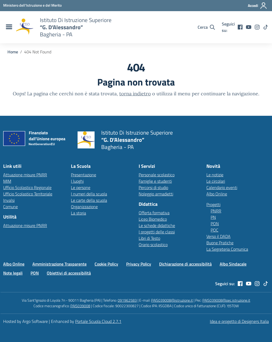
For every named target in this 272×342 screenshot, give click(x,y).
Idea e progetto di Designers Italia (239, 321)
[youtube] (248, 27)
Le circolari (215, 181)
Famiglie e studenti (155, 181)
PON (215, 223)
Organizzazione (84, 206)
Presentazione (83, 175)
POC (214, 230)
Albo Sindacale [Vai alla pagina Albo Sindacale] (233, 264)
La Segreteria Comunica (227, 249)
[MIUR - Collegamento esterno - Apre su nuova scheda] (32, 5)
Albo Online (216, 194)
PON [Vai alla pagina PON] (35, 273)
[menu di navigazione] (8, 27)
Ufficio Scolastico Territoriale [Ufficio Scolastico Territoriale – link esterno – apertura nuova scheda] (27, 194)
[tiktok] (265, 27)
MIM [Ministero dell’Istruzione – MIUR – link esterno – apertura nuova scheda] (7, 181)
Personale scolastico (157, 175)
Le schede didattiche (157, 225)
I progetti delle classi (157, 232)
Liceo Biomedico (153, 219)
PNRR (216, 211)
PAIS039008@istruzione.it (172, 300)
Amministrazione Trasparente (59, 264)
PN (213, 217)
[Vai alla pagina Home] (12, 52)
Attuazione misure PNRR (25, 175)
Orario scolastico (153, 244)
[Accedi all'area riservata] (257, 5)
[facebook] (240, 27)
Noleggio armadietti (156, 194)
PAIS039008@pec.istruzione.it (226, 300)
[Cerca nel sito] (206, 27)
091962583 (127, 300)
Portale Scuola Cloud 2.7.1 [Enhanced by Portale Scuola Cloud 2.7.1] (98, 321)
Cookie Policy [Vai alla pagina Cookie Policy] (106, 264)
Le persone (80, 187)
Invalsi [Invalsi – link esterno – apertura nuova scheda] (9, 200)
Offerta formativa (154, 213)
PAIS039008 (80, 306)
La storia (78, 213)
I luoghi (77, 181)
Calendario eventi (221, 187)
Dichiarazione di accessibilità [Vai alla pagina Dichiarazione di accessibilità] (185, 264)
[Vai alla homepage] (24, 27)
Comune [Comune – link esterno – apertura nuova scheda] (10, 206)
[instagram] (257, 27)
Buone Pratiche (219, 243)
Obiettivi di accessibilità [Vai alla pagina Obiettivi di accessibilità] (69, 273)
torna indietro (135, 94)
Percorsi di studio (153, 187)
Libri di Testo (149, 238)
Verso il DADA (218, 236)
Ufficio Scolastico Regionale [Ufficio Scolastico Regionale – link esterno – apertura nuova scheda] (27, 187)
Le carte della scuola (89, 200)
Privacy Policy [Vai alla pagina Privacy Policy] (138, 264)
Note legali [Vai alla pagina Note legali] (13, 273)
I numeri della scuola (89, 194)
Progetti (213, 204)
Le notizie (214, 175)
